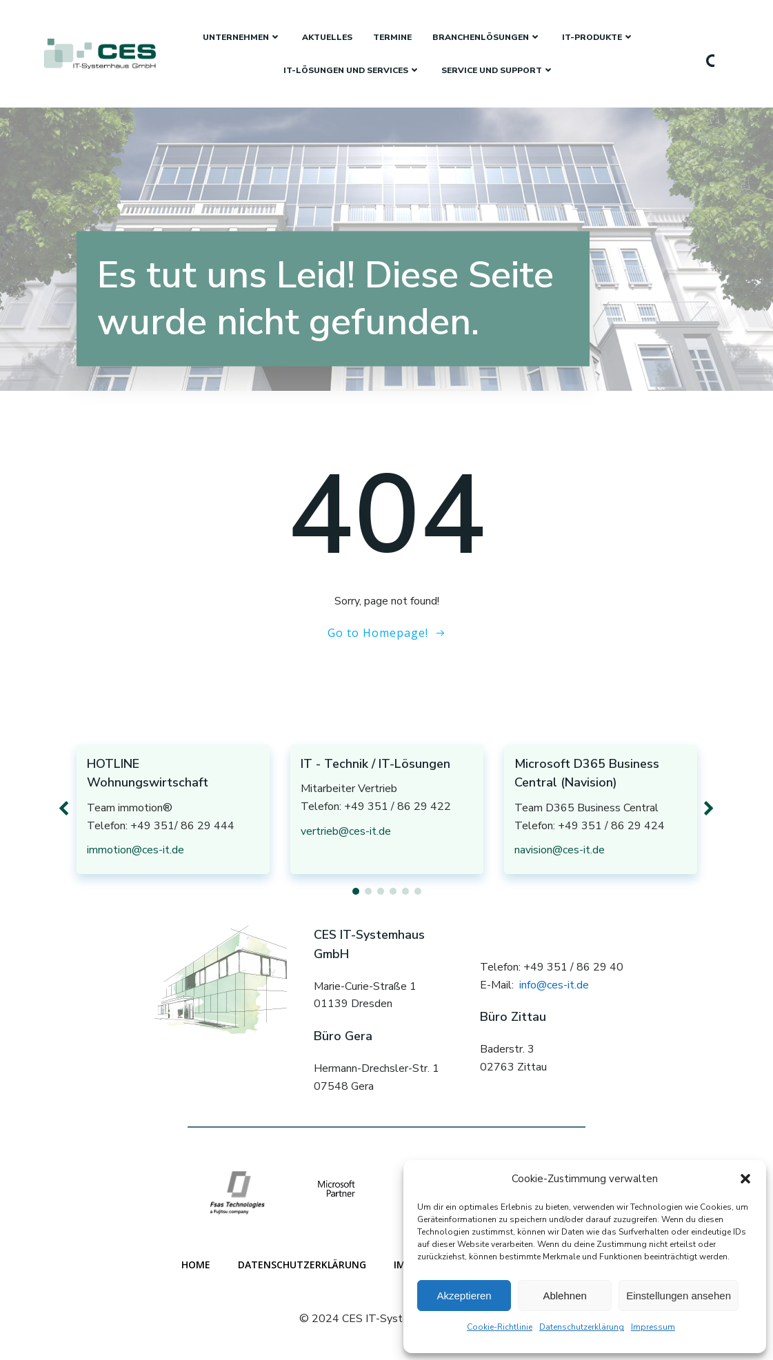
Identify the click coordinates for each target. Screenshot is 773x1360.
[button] (745, 1179)
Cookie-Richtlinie (499, 1326)
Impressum (653, 1326)
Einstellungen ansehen (678, 1295)
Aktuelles (327, 37)
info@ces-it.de (554, 985)
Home (195, 1264)
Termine (392, 37)
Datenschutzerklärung (581, 1326)
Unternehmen (242, 37)
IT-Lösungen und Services (352, 70)
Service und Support (497, 70)
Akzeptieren (463, 1295)
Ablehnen (564, 1295)
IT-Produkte (598, 37)
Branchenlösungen (486, 37)
